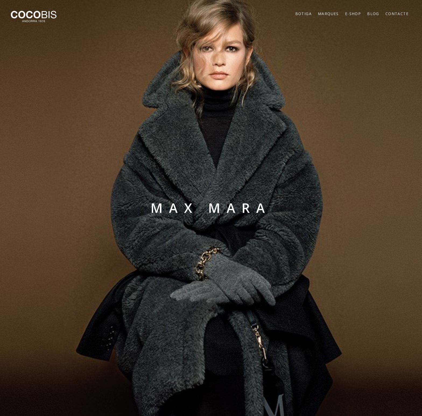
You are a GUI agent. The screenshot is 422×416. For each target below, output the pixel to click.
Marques (328, 13)
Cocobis (34, 16)
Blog (373, 13)
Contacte (397, 13)
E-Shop (353, 13)
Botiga (303, 13)
